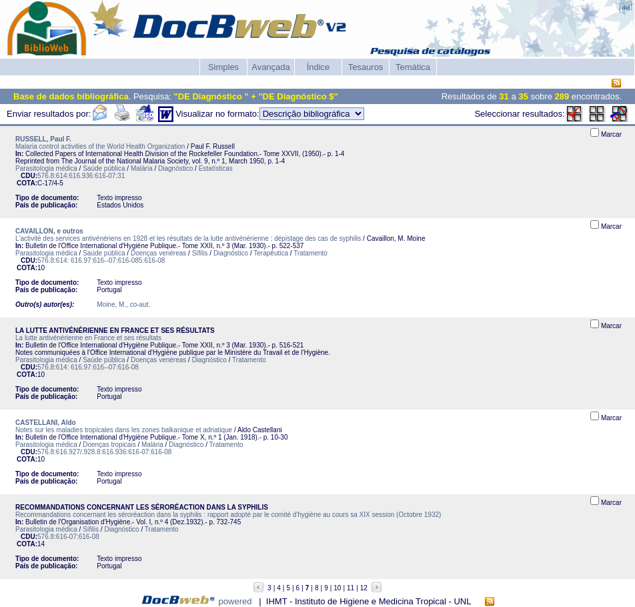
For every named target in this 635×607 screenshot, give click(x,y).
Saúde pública (104, 168)
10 (337, 588)
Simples (223, 67)
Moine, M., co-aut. (123, 304)
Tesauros (366, 67)
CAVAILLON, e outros (49, 231)
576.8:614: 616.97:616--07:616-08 (88, 367)
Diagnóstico (175, 168)
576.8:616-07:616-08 (68, 536)
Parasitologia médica (46, 168)
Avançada (270, 67)
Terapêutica (270, 253)
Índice (318, 67)
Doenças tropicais (109, 444)
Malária (142, 168)
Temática (413, 67)
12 (364, 588)
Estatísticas (216, 168)
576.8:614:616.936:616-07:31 (81, 175)
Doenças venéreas (158, 253)
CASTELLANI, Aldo (45, 422)
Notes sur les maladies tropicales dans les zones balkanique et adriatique (123, 430)
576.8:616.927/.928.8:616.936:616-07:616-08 (104, 452)
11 (350, 588)
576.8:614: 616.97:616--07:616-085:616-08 (101, 260)
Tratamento (310, 253)
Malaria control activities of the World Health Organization (100, 146)
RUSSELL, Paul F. (43, 139)
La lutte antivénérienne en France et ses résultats (88, 338)
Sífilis (200, 253)
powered (235, 601)
